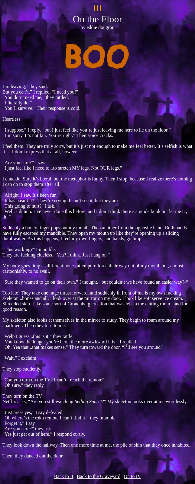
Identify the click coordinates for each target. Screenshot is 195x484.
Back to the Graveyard (98, 476)
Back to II (63, 476)
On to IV (132, 476)
